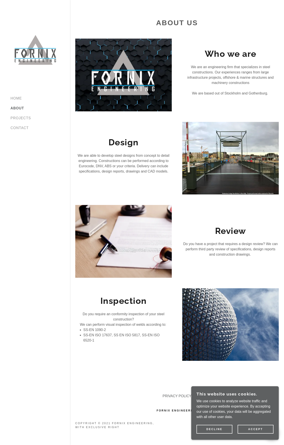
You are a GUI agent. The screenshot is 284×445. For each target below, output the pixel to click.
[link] (35, 50)
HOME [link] (16, 98)
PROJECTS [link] (21, 118)
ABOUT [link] (17, 108)
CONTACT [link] (20, 128)
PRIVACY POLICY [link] (177, 396)
